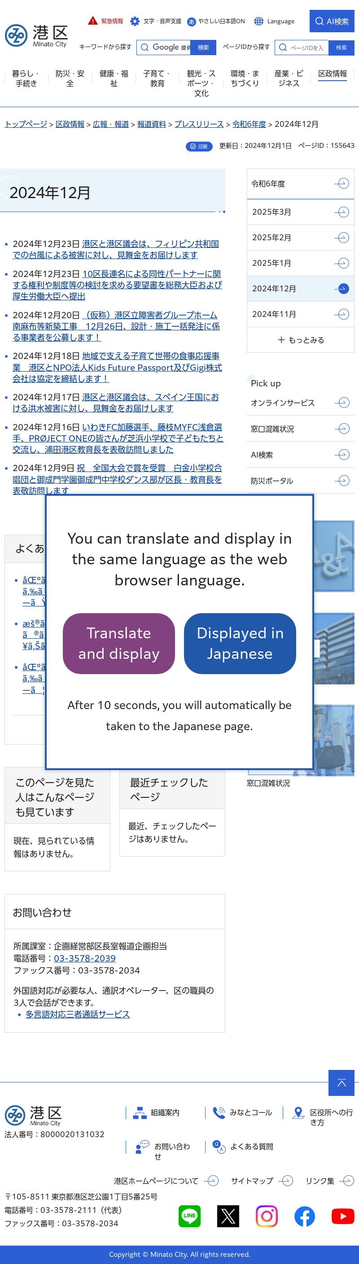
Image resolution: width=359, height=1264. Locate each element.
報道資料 (151, 124)
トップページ (25, 124)
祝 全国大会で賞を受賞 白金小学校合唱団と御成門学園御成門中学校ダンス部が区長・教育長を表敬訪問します (117, 479)
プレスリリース (199, 124)
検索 (341, 47)
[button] (105, 21)
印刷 (202, 146)
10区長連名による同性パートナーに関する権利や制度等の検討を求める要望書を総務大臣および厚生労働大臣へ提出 (117, 285)
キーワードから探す (144, 47)
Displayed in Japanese (240, 643)
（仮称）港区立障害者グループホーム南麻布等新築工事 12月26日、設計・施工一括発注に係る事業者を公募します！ (116, 326)
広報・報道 (111, 124)
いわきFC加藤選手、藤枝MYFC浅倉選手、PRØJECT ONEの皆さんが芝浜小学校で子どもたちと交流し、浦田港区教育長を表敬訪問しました (118, 438)
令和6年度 (249, 124)
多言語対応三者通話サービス (78, 1014)
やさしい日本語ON (221, 21)
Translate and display (119, 643)
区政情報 (70, 124)
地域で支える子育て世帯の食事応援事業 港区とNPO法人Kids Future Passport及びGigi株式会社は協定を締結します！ (117, 367)
